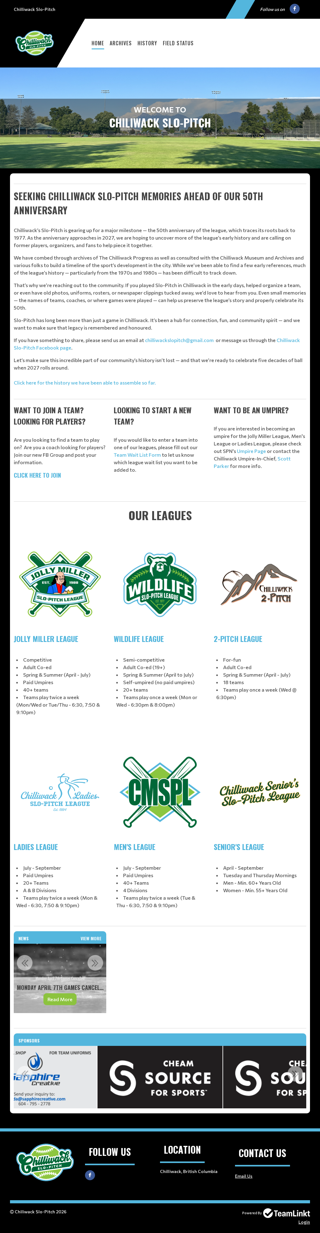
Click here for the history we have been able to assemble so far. (85, 382)
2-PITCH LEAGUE (238, 638)
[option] (60, 978)
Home (98, 43)
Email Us (243, 1176)
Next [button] (95, 963)
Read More (60, 999)
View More (91, 938)
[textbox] (160, 294)
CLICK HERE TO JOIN (37, 475)
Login (304, 1222)
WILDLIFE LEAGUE (139, 638)
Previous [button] (24, 963)
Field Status (178, 43)
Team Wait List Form (137, 455)
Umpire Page (251, 451)
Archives (121, 43)
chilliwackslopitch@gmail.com (179, 340)
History (147, 43)
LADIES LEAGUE (36, 846)
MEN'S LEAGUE (134, 846)
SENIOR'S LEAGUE (239, 846)
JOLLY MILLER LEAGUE (46, 638)
